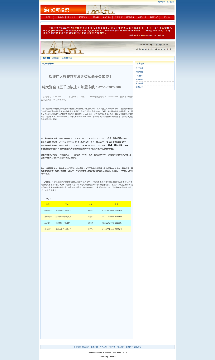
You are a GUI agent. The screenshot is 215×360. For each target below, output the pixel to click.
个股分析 (95, 17)
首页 (48, 17)
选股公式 (142, 17)
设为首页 (137, 347)
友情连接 (139, 87)
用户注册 (170, 2)
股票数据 (118, 17)
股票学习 (83, 17)
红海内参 (60, 17)
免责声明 (139, 83)
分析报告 (107, 17)
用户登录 (161, 2)
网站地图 (139, 72)
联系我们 (85, 347)
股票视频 (130, 17)
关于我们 (139, 68)
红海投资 (55, 58)
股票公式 (154, 17)
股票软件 (166, 17)
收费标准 (139, 80)
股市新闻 (71, 17)
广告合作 (139, 76)
